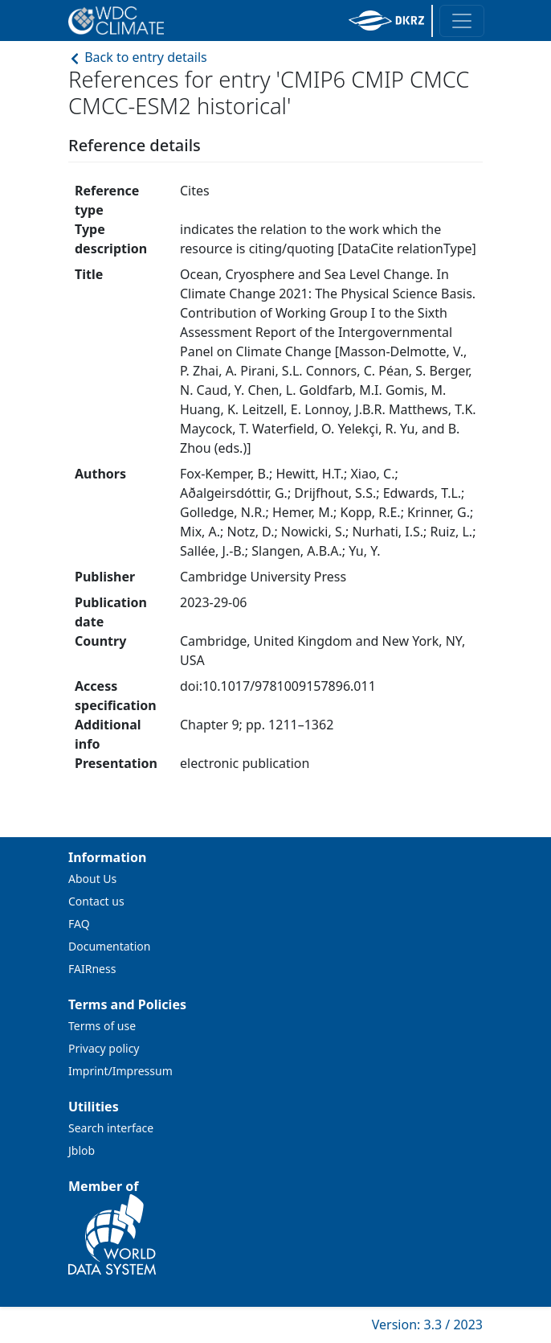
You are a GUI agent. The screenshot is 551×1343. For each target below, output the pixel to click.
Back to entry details (137, 57)
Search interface (110, 1128)
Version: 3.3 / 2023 (427, 1324)
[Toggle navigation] (461, 21)
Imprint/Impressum (120, 1070)
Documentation (109, 946)
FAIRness (92, 968)
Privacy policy (104, 1048)
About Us (92, 878)
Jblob (81, 1150)
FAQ (79, 923)
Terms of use (102, 1025)
